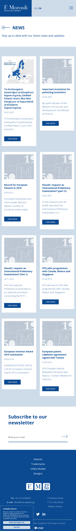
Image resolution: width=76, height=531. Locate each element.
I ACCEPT (16, 527)
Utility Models (38, 468)
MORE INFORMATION (16, 523)
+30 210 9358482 (23, 498)
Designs (38, 473)
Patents (38, 459)
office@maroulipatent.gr (24, 502)
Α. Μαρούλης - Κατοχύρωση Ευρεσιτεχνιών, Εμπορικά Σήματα (15, 8)
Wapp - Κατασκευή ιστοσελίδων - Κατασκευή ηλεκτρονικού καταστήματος (38, 528)
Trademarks (38, 464)
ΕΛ (36, 8)
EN (39, 8)
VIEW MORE (12, 139)
